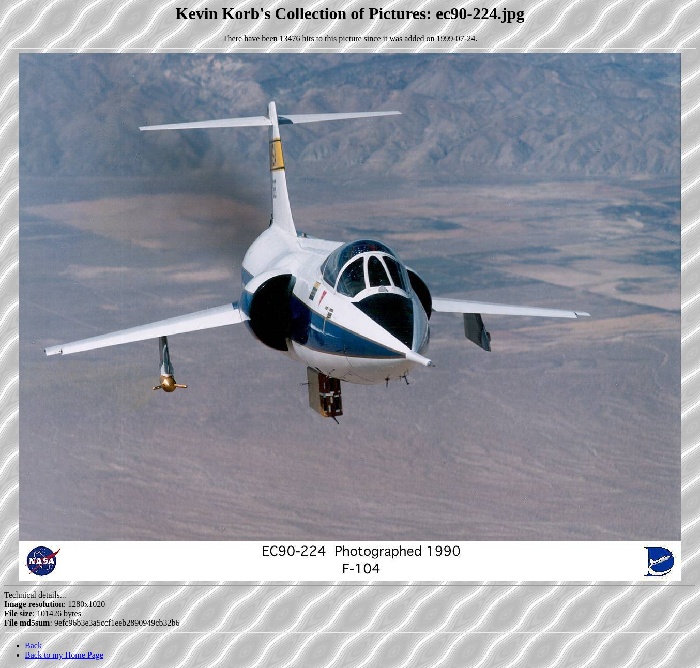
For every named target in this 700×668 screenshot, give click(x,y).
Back (33, 645)
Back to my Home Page (64, 654)
